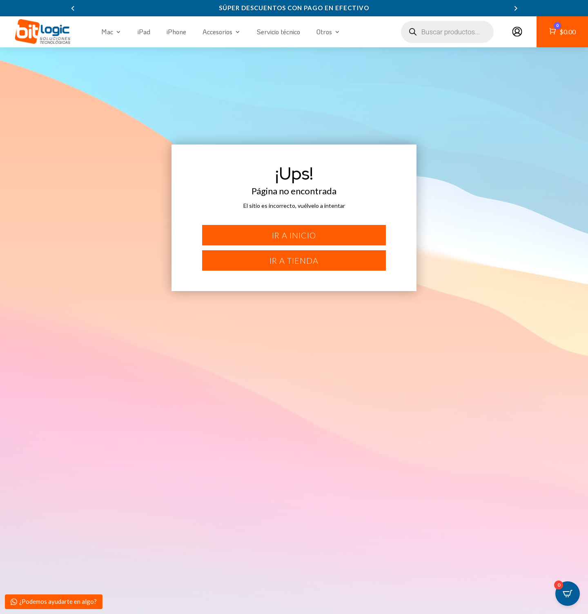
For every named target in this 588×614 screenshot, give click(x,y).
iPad (144, 31)
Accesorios (217, 31)
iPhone (176, 31)
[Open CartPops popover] (567, 593)
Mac (107, 31)
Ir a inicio (294, 235)
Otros (324, 31)
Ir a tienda (294, 260)
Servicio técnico (278, 31)
